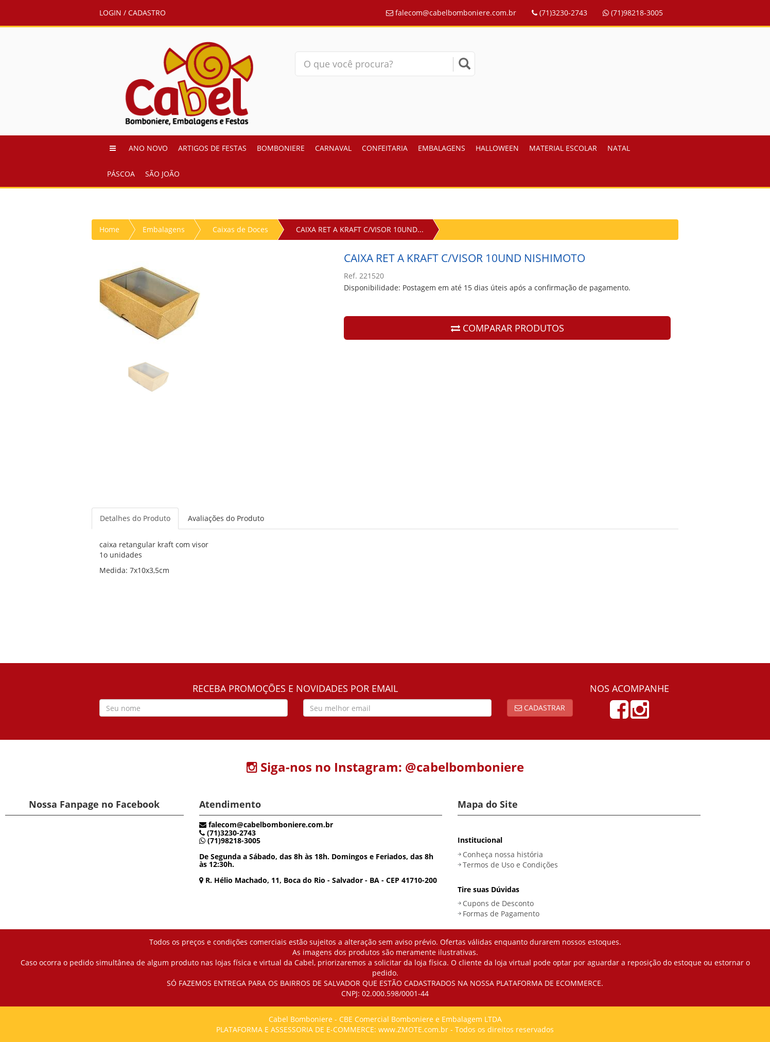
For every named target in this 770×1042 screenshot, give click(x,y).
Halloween (497, 148)
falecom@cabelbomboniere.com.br (451, 13)
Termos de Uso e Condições (510, 865)
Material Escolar (563, 148)
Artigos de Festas (212, 148)
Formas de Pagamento (501, 913)
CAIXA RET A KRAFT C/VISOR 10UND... (360, 229)
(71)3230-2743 (559, 13)
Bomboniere (281, 148)
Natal (618, 148)
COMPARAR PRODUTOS (507, 328)
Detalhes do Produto (135, 518)
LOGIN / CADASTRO (132, 13)
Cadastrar (540, 708)
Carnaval (333, 148)
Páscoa (121, 174)
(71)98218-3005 (633, 13)
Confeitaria (385, 148)
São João (162, 174)
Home (109, 229)
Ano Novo (148, 148)
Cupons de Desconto (498, 903)
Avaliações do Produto (226, 518)
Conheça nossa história (503, 854)
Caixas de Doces (240, 229)
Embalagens (441, 148)
